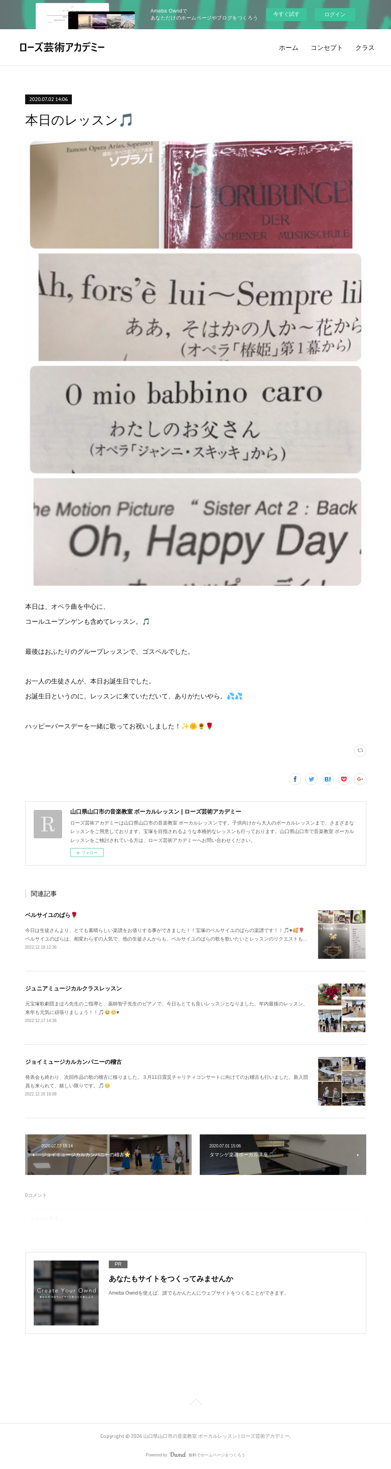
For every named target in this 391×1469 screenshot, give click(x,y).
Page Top (195, 1403)
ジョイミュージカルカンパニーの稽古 (73, 1062)
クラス (365, 47)
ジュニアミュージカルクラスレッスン (73, 988)
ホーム (288, 47)
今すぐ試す (286, 14)
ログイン (335, 14)
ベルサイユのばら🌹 (51, 915)
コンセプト (327, 47)
